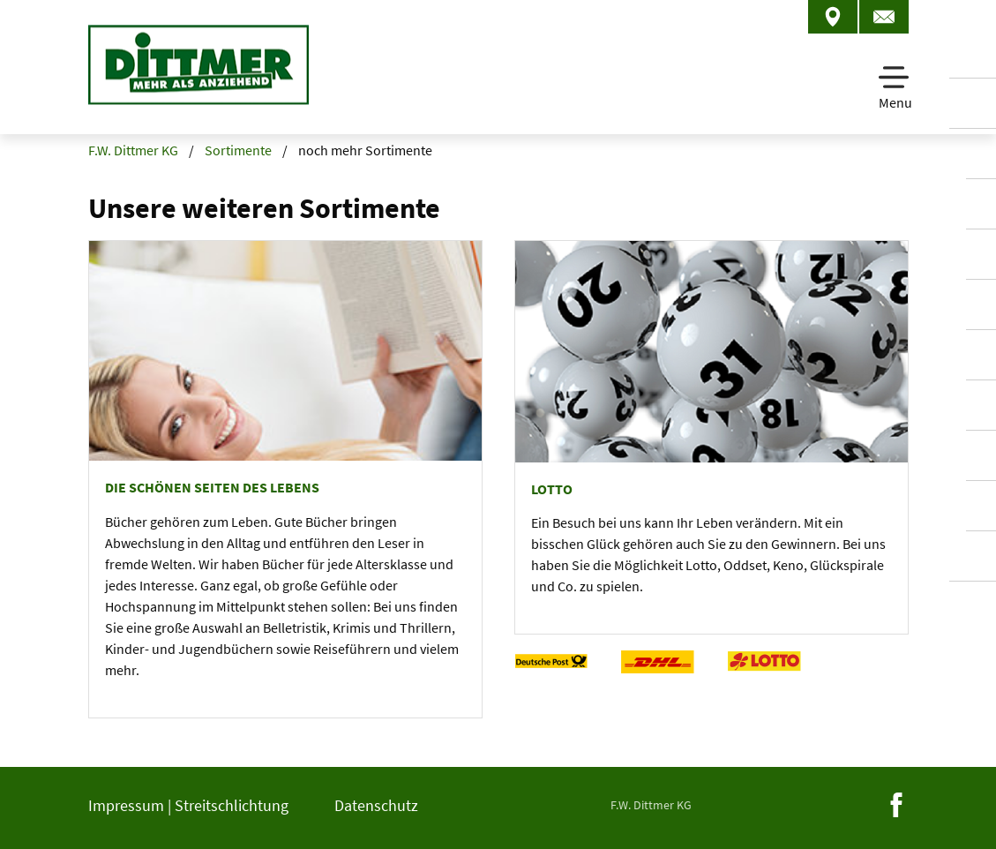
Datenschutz (376, 805)
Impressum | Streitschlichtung (188, 805)
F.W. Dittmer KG (133, 150)
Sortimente (238, 150)
